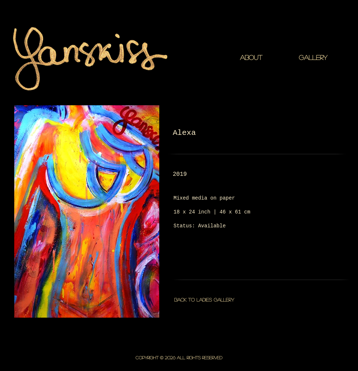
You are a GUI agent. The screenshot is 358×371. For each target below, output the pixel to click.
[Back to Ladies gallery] (204, 299)
